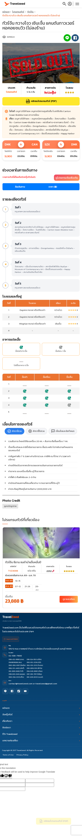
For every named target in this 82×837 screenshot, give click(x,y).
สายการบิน (50, 566)
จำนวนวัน (31, 566)
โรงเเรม (69, 566)
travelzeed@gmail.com (46, 683)
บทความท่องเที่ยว (41, 740)
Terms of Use (8, 754)
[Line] (5, 691)
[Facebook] (11, 691)
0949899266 (13, 662)
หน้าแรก (6, 11)
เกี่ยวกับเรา (41, 720)
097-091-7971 (32, 674)
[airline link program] (50, 570)
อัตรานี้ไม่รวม (36, 431)
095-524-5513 (32, 659)
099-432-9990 (14, 659)
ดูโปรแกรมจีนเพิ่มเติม (66, 178)
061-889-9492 (14, 671)
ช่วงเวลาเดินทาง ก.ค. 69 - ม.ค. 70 (20, 575)
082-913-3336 (32, 662)
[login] (70, 4)
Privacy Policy (22, 754)
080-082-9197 (14, 665)
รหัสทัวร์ (13, 566)
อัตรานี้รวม (14, 431)
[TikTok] (17, 691)
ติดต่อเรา (41, 727)
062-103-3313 (32, 665)
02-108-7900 (15, 655)
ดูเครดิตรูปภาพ (10, 506)
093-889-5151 (32, 668)
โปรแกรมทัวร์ (18, 11)
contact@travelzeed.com (21, 683)
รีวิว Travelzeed (41, 733)
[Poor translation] (8, 775)
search (64, 4)
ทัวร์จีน (30, 11)
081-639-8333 (32, 677)
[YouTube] (24, 691)
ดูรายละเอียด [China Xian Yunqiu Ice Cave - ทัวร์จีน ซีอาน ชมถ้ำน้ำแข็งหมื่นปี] (69, 599)
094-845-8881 (32, 671)
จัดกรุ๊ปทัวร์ (41, 714)
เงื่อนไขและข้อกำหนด (62, 431)
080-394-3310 (14, 677)
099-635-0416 (14, 674)
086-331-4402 (14, 668)
